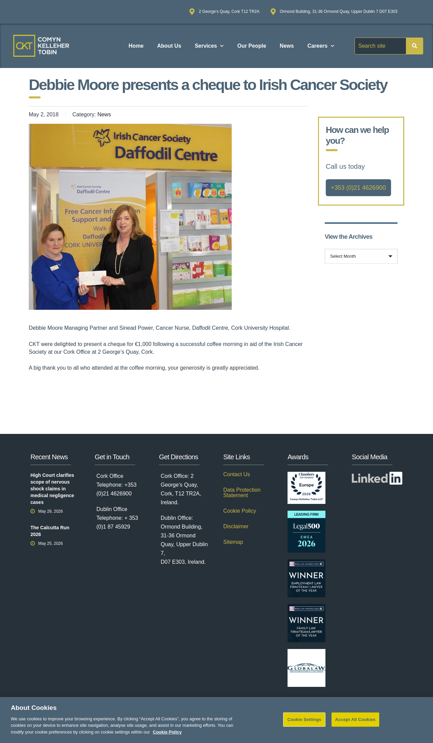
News (287, 46)
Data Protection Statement (241, 492)
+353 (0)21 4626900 (358, 187)
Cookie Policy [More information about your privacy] (167, 737)
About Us (169, 46)
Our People (251, 46)
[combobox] (361, 256)
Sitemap (233, 542)
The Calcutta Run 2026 (49, 531)
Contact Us (236, 474)
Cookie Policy (239, 511)
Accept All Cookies (355, 724)
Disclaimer (236, 526)
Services (209, 46)
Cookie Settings (304, 724)
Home (136, 46)
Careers (321, 46)
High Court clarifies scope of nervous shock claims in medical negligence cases (52, 488)
